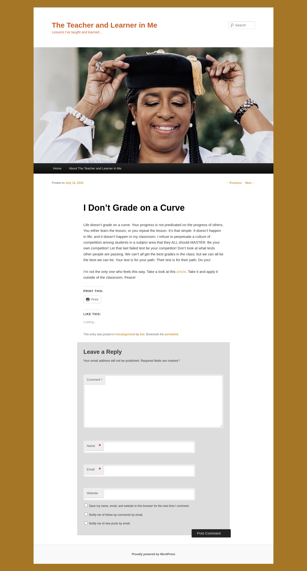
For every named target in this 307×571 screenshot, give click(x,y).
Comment (94, 379)
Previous (234, 183)
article (181, 272)
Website (92, 493)
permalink (171, 334)
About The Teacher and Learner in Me (95, 168)
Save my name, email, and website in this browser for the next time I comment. (139, 506)
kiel (142, 334)
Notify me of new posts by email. (109, 523)
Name (94, 446)
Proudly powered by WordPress (153, 554)
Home (57, 168)
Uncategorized (125, 334)
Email (94, 469)
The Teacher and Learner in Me (104, 25)
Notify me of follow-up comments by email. (116, 515)
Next (250, 183)
